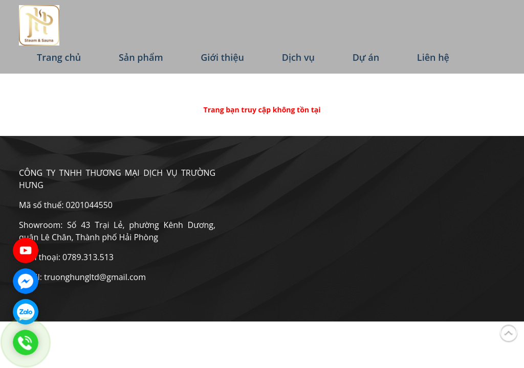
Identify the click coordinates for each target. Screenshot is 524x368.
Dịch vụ (298, 57)
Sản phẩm (141, 57)
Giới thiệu (222, 57)
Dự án (366, 57)
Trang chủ (59, 57)
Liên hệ (433, 57)
